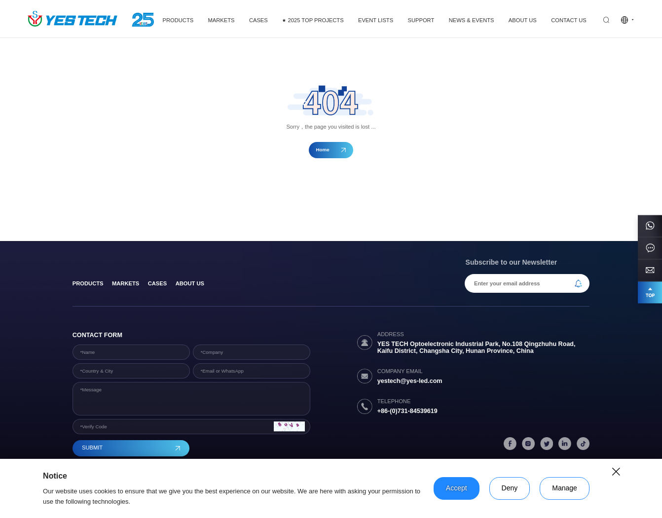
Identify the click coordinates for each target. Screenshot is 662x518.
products (88, 283)
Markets (125, 283)
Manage (564, 488)
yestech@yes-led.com (409, 381)
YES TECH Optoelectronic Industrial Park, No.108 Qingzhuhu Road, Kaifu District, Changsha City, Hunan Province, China (476, 347)
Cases (157, 283)
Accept (456, 488)
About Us (190, 283)
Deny (510, 488)
